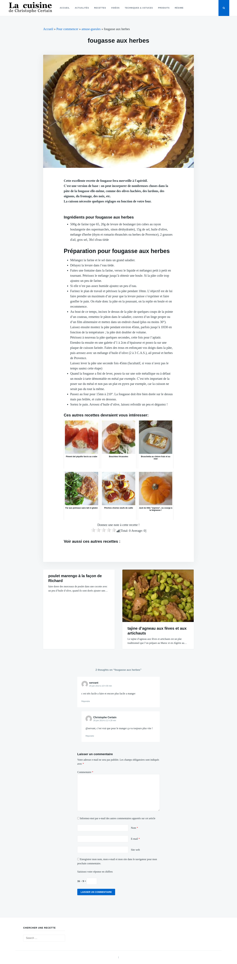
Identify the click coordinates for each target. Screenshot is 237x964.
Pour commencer (67, 29)
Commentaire (85, 772)
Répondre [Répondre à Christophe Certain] (89, 736)
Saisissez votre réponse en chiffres (95, 871)
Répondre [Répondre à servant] (85, 701)
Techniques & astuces (139, 8)
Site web (135, 849)
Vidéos (115, 8)
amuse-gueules (91, 29)
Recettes (100, 8)
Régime (179, 8)
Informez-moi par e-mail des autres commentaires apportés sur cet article (117, 818)
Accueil (65, 8)
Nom (134, 827)
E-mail (135, 838)
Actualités (82, 8)
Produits (164, 8)
